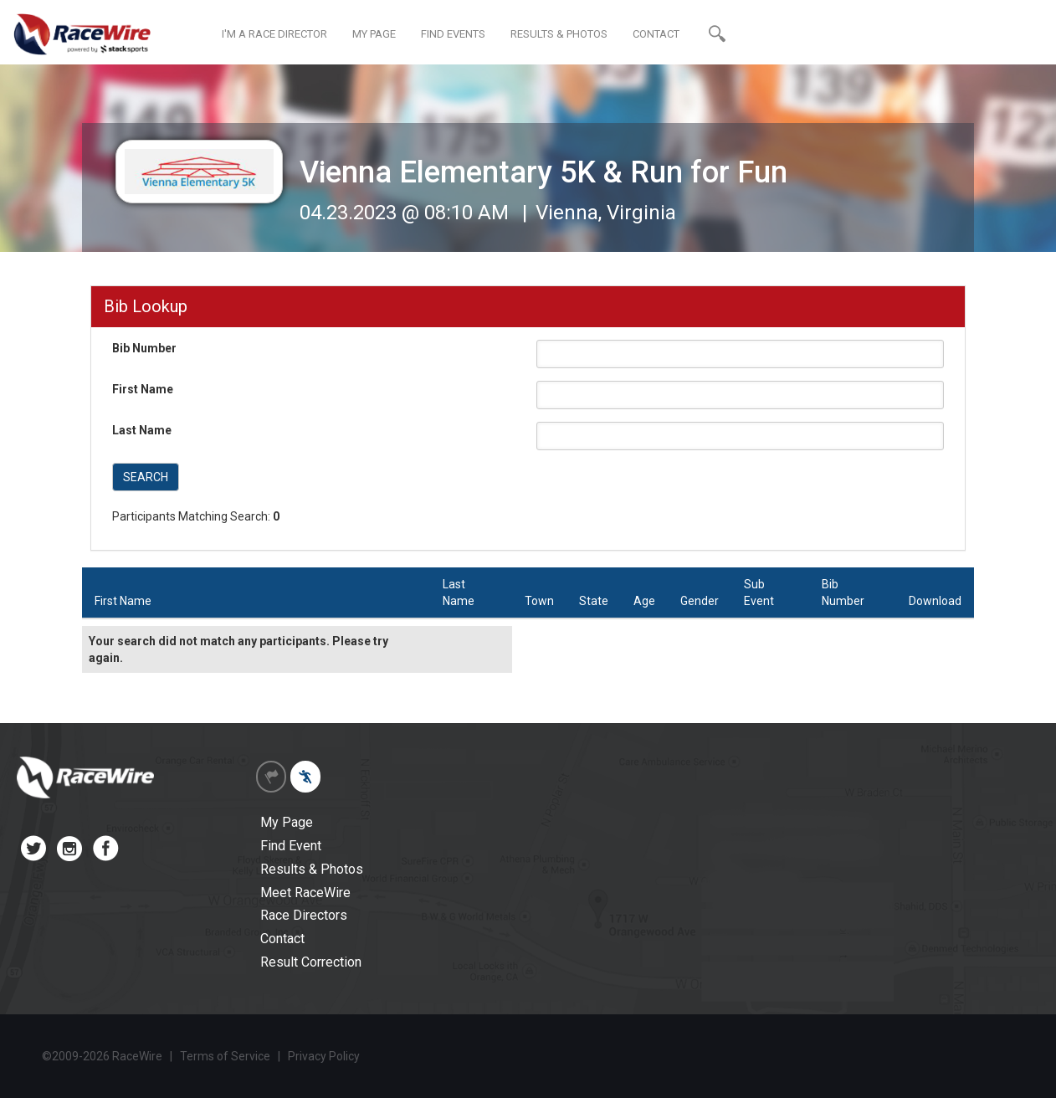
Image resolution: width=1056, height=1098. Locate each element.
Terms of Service (225, 1056)
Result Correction (310, 962)
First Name (142, 389)
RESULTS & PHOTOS (558, 34)
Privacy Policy (324, 1056)
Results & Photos (311, 869)
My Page (286, 822)
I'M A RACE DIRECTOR (274, 34)
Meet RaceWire (305, 892)
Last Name (142, 430)
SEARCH (145, 477)
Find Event (290, 846)
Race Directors (303, 915)
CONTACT (656, 34)
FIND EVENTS (453, 34)
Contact (282, 939)
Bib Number (144, 348)
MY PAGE (374, 34)
